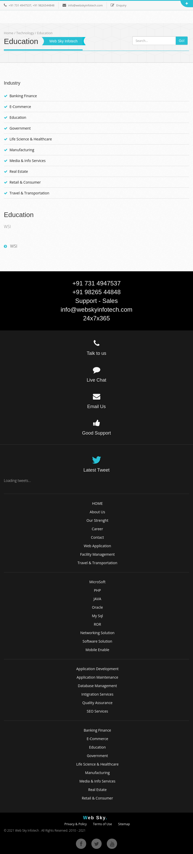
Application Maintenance (97, 677)
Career (97, 528)
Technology (25, 33)
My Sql (97, 615)
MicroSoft (97, 581)
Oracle (97, 607)
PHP (97, 590)
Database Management (97, 685)
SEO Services (97, 711)
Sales (110, 300)
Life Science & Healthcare (31, 139)
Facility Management (97, 554)
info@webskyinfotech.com (96, 309)
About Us (97, 511)
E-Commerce (20, 106)
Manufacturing (22, 149)
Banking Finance (23, 95)
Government (20, 128)
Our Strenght (97, 520)
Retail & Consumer (25, 182)
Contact (97, 537)
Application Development (97, 668)
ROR (97, 624)
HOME (97, 503)
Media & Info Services (28, 160)
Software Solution (97, 641)
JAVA (97, 598)
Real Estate (19, 171)
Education (18, 117)
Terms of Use (102, 824)
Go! (182, 40)
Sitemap (124, 824)
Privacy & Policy (75, 824)
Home (8, 33)
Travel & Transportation (29, 193)
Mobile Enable (97, 649)
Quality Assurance (97, 702)
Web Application (97, 545)
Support (86, 300)
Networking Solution (97, 632)
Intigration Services (97, 694)
